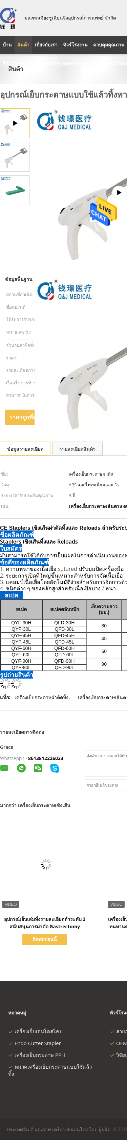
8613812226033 (45, 758)
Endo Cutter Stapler (34, 1043)
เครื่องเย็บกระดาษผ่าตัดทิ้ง (41, 697)
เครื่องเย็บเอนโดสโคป (35, 1031)
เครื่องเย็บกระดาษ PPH (36, 1054)
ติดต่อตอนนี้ (45, 939)
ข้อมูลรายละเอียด (25, 449)
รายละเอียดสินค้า (77, 449)
